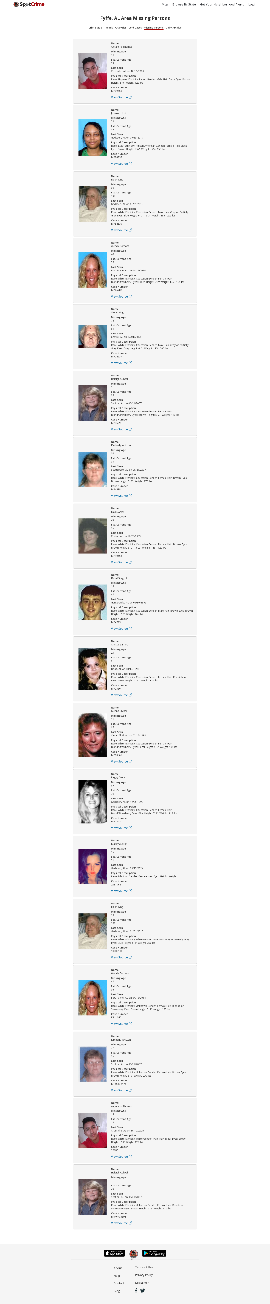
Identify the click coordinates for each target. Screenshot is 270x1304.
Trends (108, 27)
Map (165, 4)
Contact (119, 1283)
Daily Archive (173, 27)
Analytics (120, 27)
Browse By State (184, 4)
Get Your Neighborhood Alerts (222, 4)
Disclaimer (142, 1283)
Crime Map (95, 27)
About (118, 1268)
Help (117, 1276)
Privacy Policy (144, 1275)
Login (252, 4)
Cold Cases (135, 27)
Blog (117, 1291)
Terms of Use (144, 1267)
